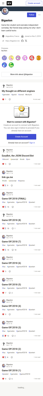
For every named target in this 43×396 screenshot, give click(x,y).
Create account (34, 3)
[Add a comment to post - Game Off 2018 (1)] (4, 379)
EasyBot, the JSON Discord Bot (18, 155)
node (22, 159)
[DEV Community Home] (9, 3)
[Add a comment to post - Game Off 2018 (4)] (4, 314)
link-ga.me (7, 177)
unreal (21, 94)
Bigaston (9, 85)
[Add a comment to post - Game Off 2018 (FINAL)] (5, 207)
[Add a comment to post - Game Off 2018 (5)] (4, 293)
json (28, 159)
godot (14, 94)
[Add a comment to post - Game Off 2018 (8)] (5, 228)
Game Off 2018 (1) (11, 370)
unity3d (28, 94)
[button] (4, 57)
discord (5, 159)
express (21, 181)
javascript (14, 159)
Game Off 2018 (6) (11, 263)
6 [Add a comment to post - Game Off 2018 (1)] (10, 378)
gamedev (6, 94)
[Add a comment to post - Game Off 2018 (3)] (5, 336)
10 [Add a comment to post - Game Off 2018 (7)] (13, 250)
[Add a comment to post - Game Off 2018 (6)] (4, 271)
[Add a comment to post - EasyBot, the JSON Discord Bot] (4, 164)
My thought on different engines (18, 91)
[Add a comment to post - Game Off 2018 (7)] (5, 250)
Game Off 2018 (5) (11, 284)
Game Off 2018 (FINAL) (14, 198)
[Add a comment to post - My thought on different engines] (4, 99)
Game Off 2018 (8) (11, 220)
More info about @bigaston (21, 74)
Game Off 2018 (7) (11, 241)
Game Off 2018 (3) (11, 327)
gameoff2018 (21, 202)
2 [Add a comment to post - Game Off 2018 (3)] (13, 335)
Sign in (32, 143)
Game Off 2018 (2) (11, 349)
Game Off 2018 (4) (11, 306)
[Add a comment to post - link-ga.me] (5, 185)
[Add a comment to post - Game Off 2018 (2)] (5, 357)
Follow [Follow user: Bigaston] (31, 15)
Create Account (21, 137)
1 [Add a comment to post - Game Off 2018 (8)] (13, 228)
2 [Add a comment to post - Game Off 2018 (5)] (10, 293)
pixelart (32, 202)
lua (3, 202)
